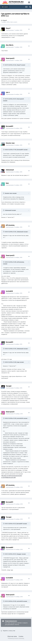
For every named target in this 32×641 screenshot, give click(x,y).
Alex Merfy (9, 45)
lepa (7, 183)
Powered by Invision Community (16, 638)
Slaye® (5, 20)
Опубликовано (14, 30)
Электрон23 (10, 58)
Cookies (21, 636)
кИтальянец (10, 225)
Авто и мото (13, 22)
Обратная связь (12, 636)
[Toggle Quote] (4, 65)
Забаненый (10, 170)
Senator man (10, 143)
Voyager (9, 386)
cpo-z (8, 92)
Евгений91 (9, 126)
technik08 (9, 291)
